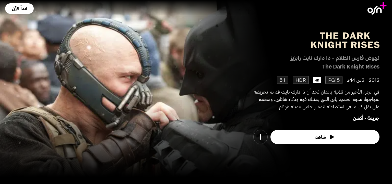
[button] (19, 8)
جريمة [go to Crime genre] (373, 117)
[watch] (324, 137)
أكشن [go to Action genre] (358, 117)
